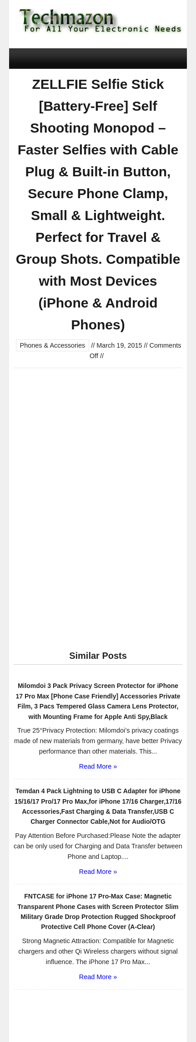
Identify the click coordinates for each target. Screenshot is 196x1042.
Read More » (98, 766)
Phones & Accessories (52, 345)
